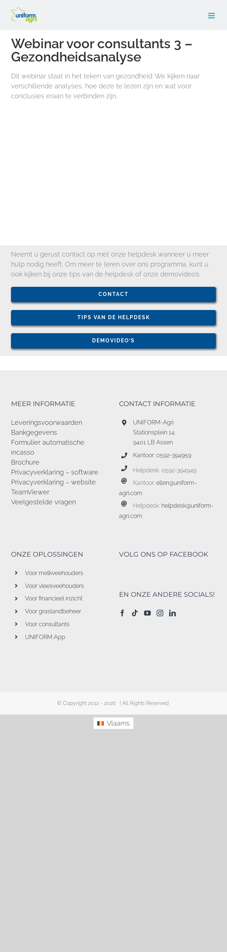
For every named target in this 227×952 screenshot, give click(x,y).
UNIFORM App (45, 637)
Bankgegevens (34, 432)
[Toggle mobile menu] (212, 16)
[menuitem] (113, 723)
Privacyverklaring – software (54, 472)
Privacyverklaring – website (53, 482)
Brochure (25, 462)
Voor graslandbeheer (53, 611)
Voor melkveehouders (54, 573)
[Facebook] (122, 613)
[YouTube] (147, 613)
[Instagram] (160, 613)
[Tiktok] (135, 613)
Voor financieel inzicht (54, 598)
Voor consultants (47, 624)
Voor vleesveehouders (54, 585)
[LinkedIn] (172, 613)
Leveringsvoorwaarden (46, 422)
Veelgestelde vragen (43, 502)
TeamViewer (30, 492)
